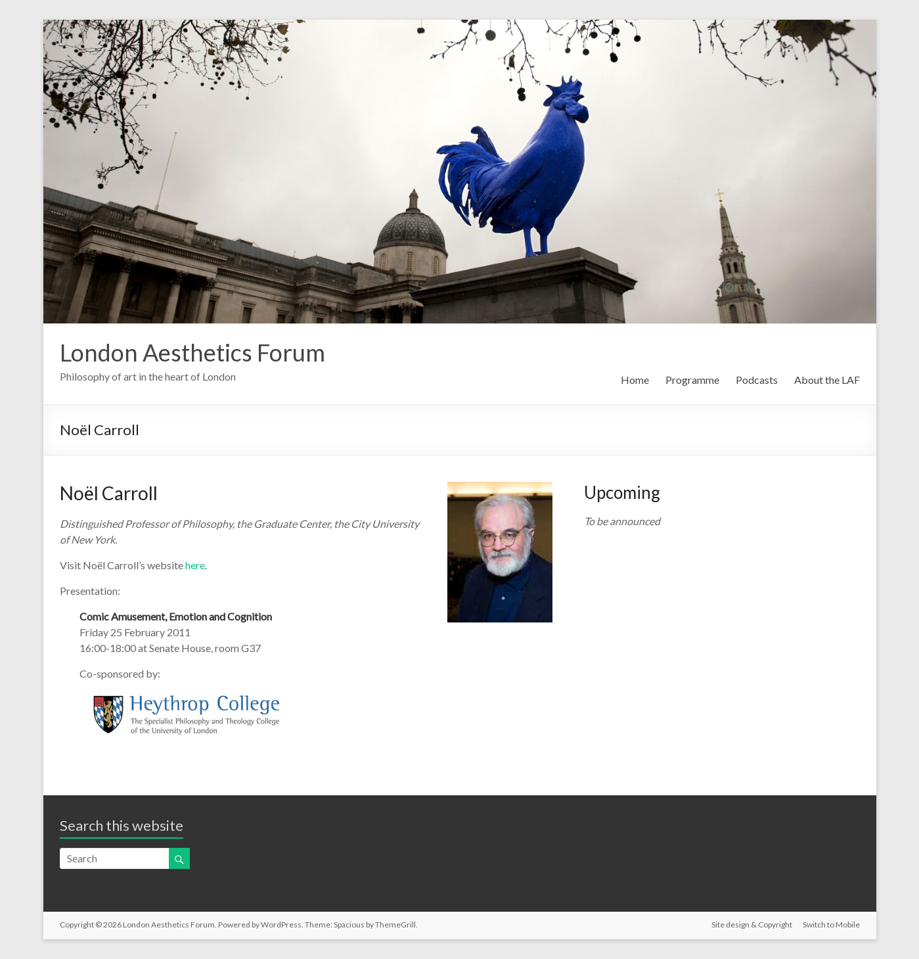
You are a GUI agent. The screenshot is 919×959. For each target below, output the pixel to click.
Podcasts (757, 379)
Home (635, 379)
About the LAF (827, 379)
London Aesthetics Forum (192, 352)
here (195, 565)
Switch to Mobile (831, 924)
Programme (692, 379)
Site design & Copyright (751, 924)
